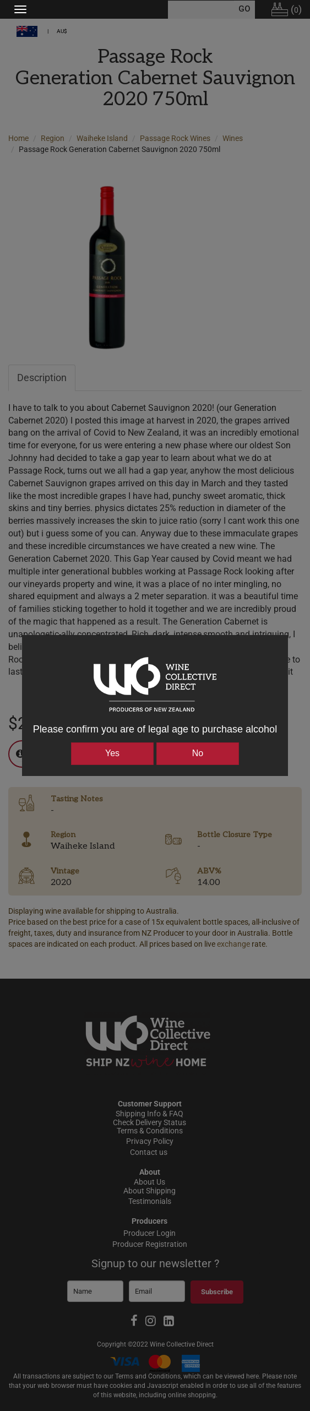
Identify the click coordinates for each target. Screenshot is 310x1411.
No (197, 753)
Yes (112, 753)
